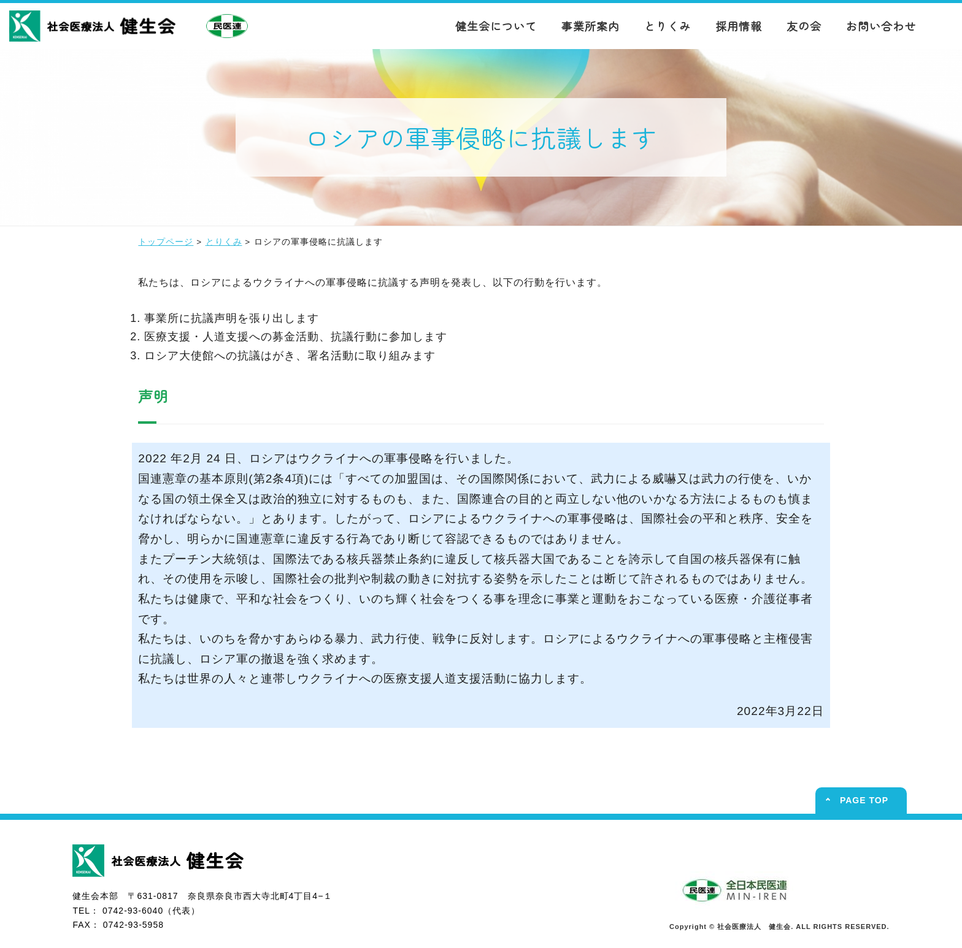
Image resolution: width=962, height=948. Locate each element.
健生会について (496, 26)
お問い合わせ (881, 26)
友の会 (804, 26)
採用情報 (738, 26)
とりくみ (667, 26)
